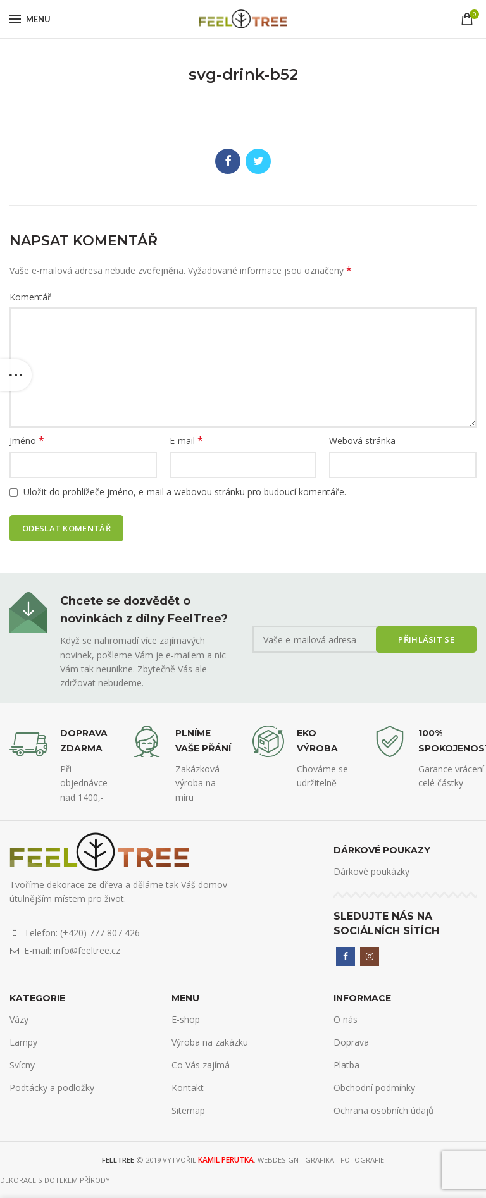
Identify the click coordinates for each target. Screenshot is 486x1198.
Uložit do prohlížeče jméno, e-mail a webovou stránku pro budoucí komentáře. (184, 492)
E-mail (186, 440)
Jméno (26, 440)
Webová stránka (362, 441)
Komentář (30, 297)
